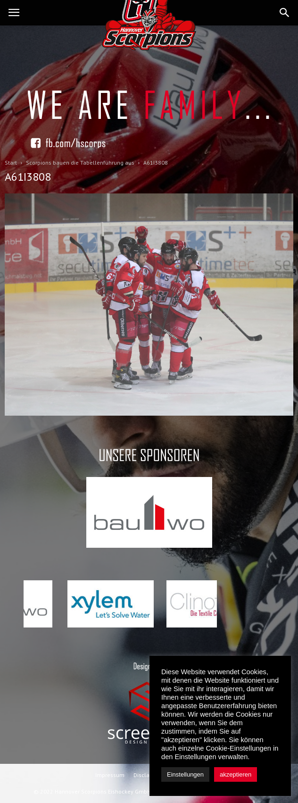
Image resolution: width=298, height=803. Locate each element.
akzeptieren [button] (235, 774)
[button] (285, 12)
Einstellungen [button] (185, 774)
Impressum (109, 774)
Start (11, 162)
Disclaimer (147, 774)
